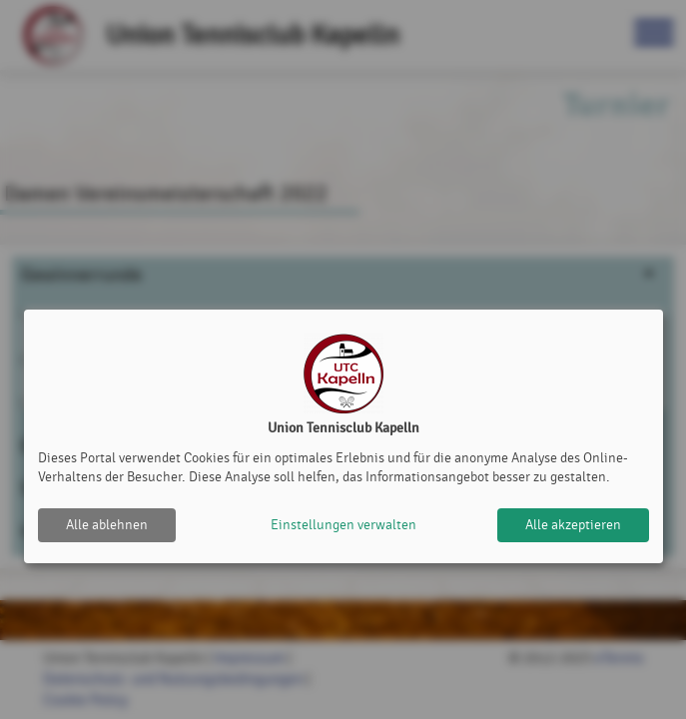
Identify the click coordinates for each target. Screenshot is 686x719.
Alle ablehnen (107, 524)
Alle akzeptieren (573, 524)
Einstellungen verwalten (343, 524)
